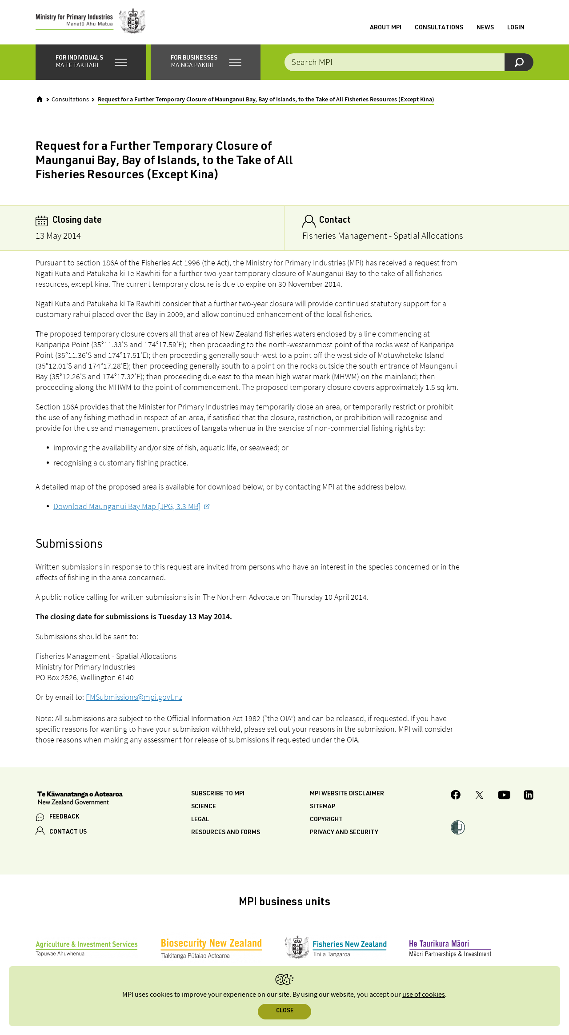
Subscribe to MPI (217, 794)
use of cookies (423, 994)
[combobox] (408, 62)
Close (284, 1011)
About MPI (385, 28)
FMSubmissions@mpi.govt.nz (134, 697)
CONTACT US (68, 832)
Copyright (326, 820)
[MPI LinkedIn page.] (528, 796)
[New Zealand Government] (80, 799)
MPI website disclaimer (347, 794)
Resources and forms (225, 833)
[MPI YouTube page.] (504, 796)
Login (516, 28)
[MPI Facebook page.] (456, 796)
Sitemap (322, 807)
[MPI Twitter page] (479, 796)
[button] (91, 62)
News (485, 28)
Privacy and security (344, 833)
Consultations (439, 28)
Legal (200, 820)
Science (203, 807)
